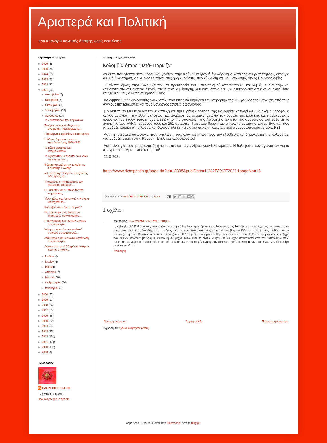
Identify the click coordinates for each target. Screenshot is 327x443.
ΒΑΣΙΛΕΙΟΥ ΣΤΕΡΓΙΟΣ (56, 388)
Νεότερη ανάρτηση (115, 321)
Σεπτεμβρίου (53, 110)
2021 (45, 90)
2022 (45, 84)
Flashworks (174, 423)
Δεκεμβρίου (52, 94)
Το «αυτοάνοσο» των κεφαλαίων (63, 120)
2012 (45, 336)
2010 (45, 347)
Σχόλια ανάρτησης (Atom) (134, 328)
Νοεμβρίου (52, 99)
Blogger (195, 423)
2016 (45, 315)
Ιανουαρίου (52, 288)
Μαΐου (49, 266)
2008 (45, 352)
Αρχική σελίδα (194, 321)
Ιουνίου (50, 261)
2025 (45, 68)
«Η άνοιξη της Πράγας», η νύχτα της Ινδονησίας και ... (66, 175)
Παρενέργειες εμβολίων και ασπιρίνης (66, 133)
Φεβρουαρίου (53, 282)
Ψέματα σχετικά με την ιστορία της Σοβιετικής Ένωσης (64, 166)
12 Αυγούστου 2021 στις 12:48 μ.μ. (149, 221)
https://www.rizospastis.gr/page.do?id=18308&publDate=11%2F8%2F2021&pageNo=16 (182, 171)
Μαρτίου (50, 277)
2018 (45, 305)
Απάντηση (120, 251)
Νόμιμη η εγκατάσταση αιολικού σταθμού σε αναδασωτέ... (63, 231)
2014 (45, 326)
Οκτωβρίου (52, 105)
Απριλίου (51, 272)
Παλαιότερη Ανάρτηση (275, 321)
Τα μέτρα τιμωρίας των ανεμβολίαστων (57, 149)
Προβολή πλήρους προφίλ (53, 399)
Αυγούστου (52, 115)
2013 (45, 331)
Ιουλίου (50, 256)
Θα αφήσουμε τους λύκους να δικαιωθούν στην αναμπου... (63, 214)
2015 (45, 320)
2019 (45, 299)
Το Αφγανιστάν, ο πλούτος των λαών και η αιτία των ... (66, 158)
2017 (45, 310)
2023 (45, 79)
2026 (45, 63)
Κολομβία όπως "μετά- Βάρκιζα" (63, 207)
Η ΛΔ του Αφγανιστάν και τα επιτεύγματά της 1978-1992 (62, 141)
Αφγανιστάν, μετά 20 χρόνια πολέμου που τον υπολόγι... (66, 248)
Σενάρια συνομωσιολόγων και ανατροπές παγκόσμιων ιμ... (63, 127)
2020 (45, 294)
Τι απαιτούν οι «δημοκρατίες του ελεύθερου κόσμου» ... (63, 183)
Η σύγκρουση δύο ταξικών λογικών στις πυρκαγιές (65, 222)
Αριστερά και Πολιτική (102, 21)
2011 (45, 342)
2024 (45, 74)
